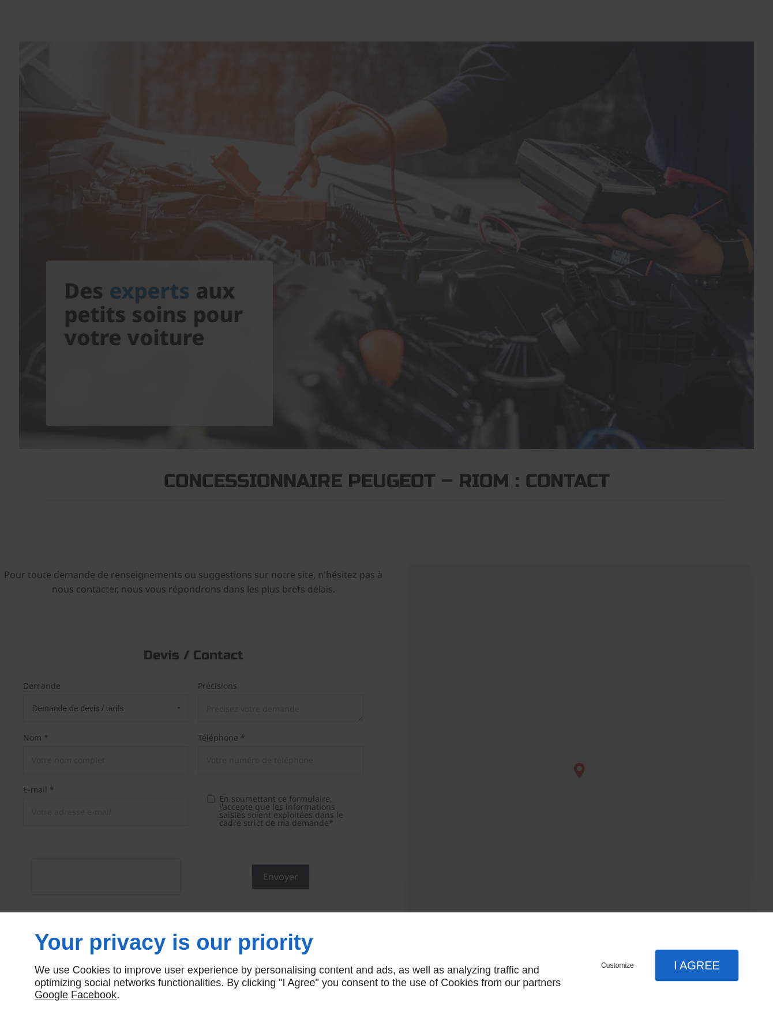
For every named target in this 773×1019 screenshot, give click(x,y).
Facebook (94, 995)
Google (51, 995)
